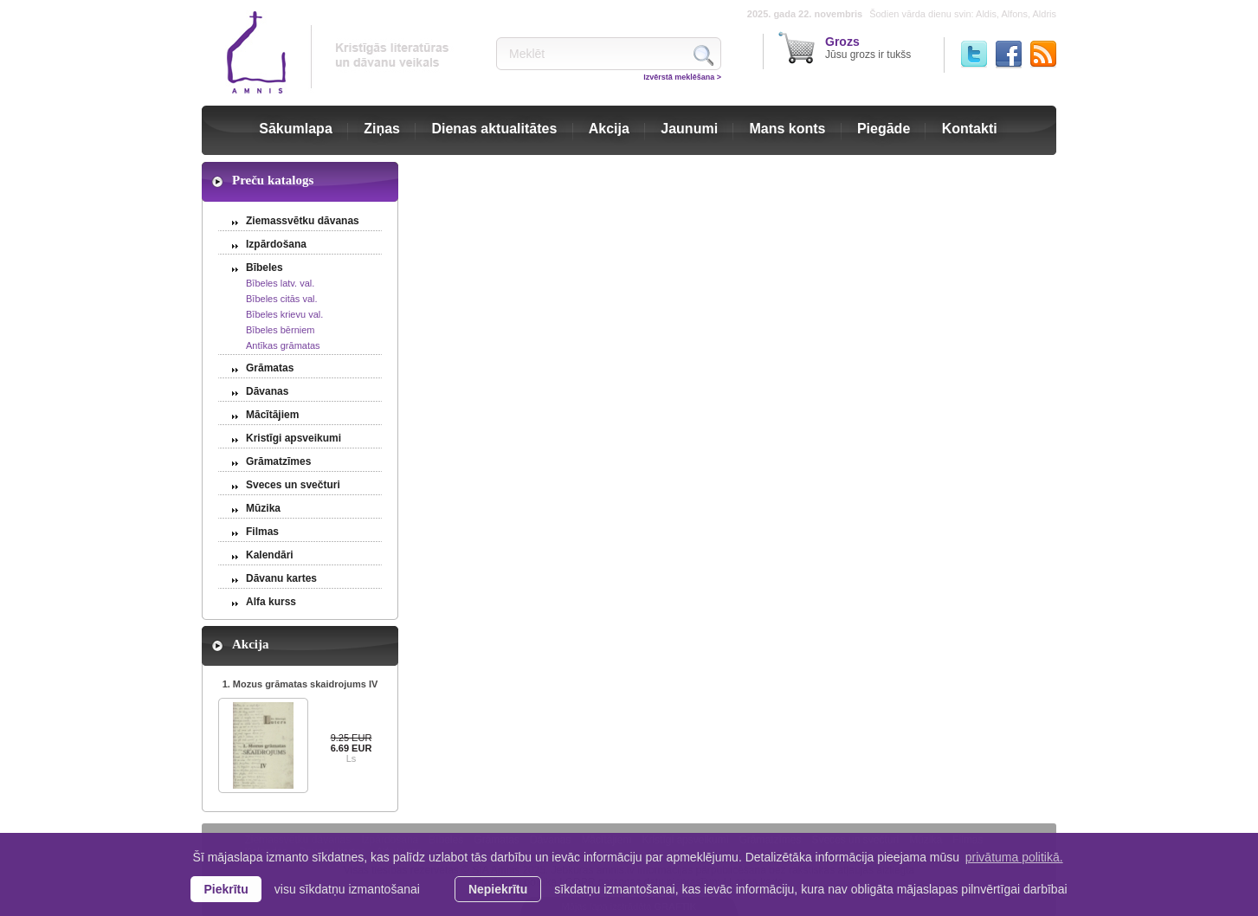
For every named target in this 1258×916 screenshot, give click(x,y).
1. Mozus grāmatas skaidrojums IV (300, 684)
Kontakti (969, 128)
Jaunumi (689, 128)
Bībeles (264, 267)
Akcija (609, 128)
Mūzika (263, 508)
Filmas (262, 532)
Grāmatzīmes (278, 461)
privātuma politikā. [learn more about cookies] (1014, 857)
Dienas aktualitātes (494, 128)
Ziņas (382, 128)
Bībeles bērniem (280, 330)
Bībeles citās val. (282, 299)
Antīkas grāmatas (283, 345)
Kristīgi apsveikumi (293, 438)
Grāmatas (270, 368)
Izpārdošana (276, 244)
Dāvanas (267, 391)
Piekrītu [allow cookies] (225, 889)
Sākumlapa (295, 128)
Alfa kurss (271, 602)
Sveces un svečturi (293, 485)
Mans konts (788, 128)
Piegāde (883, 128)
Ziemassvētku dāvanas (302, 221)
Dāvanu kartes (281, 578)
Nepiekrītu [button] (497, 889)
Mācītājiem (272, 415)
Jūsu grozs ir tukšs (868, 48)
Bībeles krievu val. (284, 314)
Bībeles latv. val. (280, 283)
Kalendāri (270, 555)
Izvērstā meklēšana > (682, 77)
